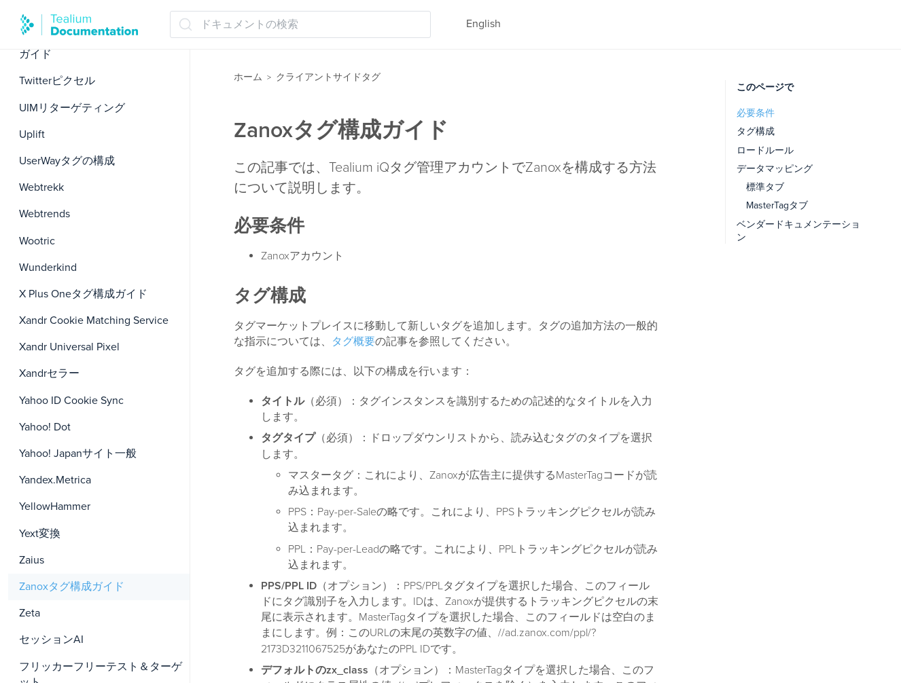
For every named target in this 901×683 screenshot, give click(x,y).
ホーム (248, 77)
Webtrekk (41, 187)
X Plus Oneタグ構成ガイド (83, 294)
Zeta (29, 613)
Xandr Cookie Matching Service (94, 320)
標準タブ (765, 187)
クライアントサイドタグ (328, 77)
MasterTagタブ (777, 205)
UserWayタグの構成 (67, 161)
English (483, 24)
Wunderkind (48, 267)
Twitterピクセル (57, 81)
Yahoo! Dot (45, 427)
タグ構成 (756, 131)
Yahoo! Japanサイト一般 (78, 453)
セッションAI (51, 639)
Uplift (32, 134)
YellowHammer (54, 506)
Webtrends (44, 214)
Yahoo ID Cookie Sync (71, 400)
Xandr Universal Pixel (69, 347)
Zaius (31, 560)
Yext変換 (39, 533)
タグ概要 (353, 341)
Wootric (37, 241)
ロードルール (765, 150)
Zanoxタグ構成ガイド (71, 586)
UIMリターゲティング (72, 108)
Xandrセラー (49, 373)
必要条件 (756, 113)
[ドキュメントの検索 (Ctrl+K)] (300, 24)
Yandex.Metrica (55, 480)
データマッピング (775, 168)
